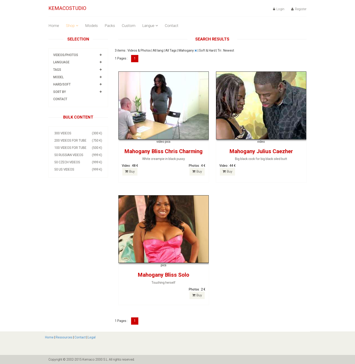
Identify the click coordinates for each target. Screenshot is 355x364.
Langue (150, 25)
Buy (130, 171)
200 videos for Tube (78, 140)
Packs (110, 25)
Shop (72, 25)
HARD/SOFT (62, 84)
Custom (128, 25)
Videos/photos (65, 55)
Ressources (64, 337)
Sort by (59, 92)
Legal (92, 337)
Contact (171, 25)
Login (278, 9)
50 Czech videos (78, 162)
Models (91, 25)
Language (61, 62)
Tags (57, 69)
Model (58, 77)
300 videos (78, 133)
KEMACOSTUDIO (67, 8)
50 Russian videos (78, 155)
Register (299, 9)
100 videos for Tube (78, 147)
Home (53, 25)
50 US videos (78, 169)
